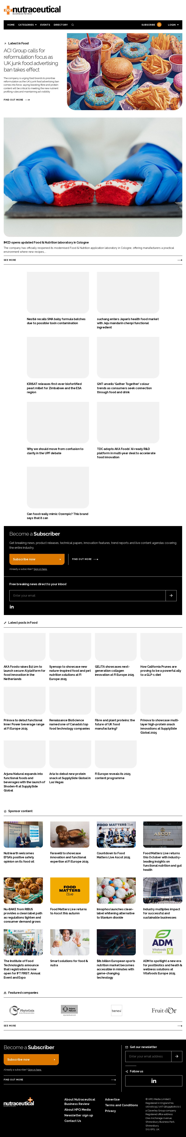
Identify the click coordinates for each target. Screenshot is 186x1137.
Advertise (112, 1099)
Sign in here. (40, 569)
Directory (61, 24)
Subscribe (151, 25)
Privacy (110, 1111)
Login (172, 24)
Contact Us (72, 1121)
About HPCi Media (77, 1109)
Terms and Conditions (121, 1105)
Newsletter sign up (78, 1115)
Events (45, 24)
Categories (26, 24)
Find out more (13, 100)
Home (11, 24)
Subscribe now (24, 559)
